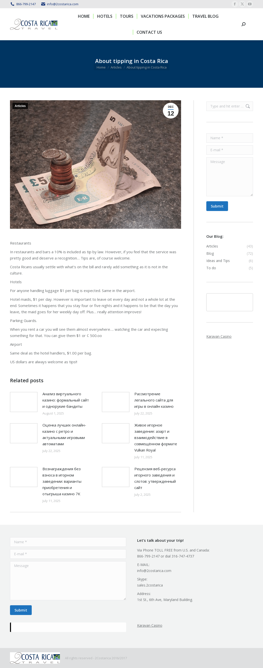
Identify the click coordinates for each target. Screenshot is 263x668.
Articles (20, 106)
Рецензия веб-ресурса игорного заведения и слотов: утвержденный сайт (155, 478)
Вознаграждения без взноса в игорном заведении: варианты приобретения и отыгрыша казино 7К (61, 481)
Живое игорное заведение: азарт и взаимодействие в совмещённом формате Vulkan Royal (155, 437)
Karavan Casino (219, 336)
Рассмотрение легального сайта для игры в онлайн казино (154, 400)
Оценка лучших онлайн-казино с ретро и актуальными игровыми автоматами (64, 434)
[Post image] (23, 402)
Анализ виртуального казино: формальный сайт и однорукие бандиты (65, 400)
